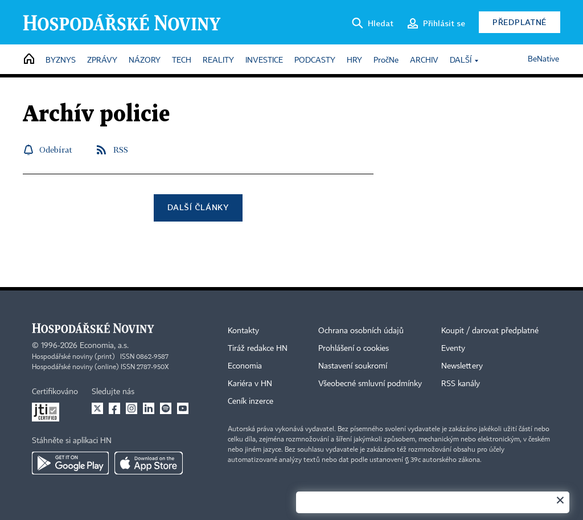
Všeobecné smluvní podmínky (370, 384)
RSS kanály (460, 384)
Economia (245, 366)
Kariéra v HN (250, 384)
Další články (197, 207)
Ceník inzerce (250, 402)
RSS (120, 149)
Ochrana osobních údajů (361, 331)
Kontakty (243, 331)
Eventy (453, 349)
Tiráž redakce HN (258, 349)
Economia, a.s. (104, 346)
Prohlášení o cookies (353, 349)
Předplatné (519, 22)
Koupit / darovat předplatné (490, 331)
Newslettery (462, 366)
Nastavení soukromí (352, 366)
